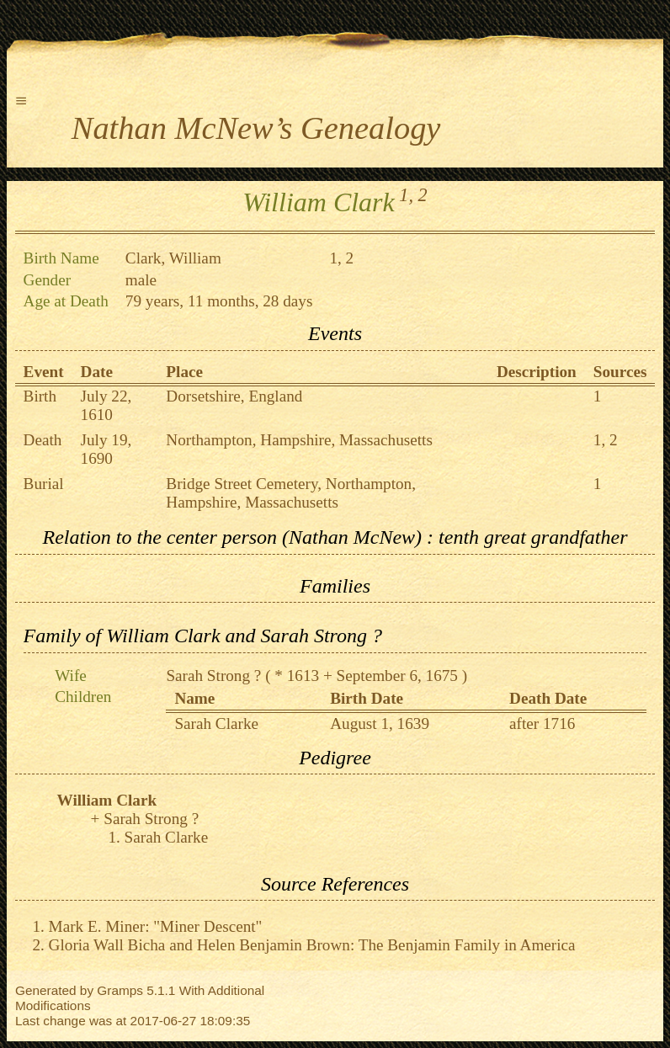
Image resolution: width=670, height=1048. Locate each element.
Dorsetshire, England (234, 396)
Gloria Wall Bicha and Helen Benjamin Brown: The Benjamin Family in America (312, 945)
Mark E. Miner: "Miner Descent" (156, 926)
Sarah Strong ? (213, 675)
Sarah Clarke (216, 723)
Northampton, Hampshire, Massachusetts (299, 440)
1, (406, 194)
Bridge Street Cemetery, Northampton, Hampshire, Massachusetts (291, 493)
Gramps (120, 990)
